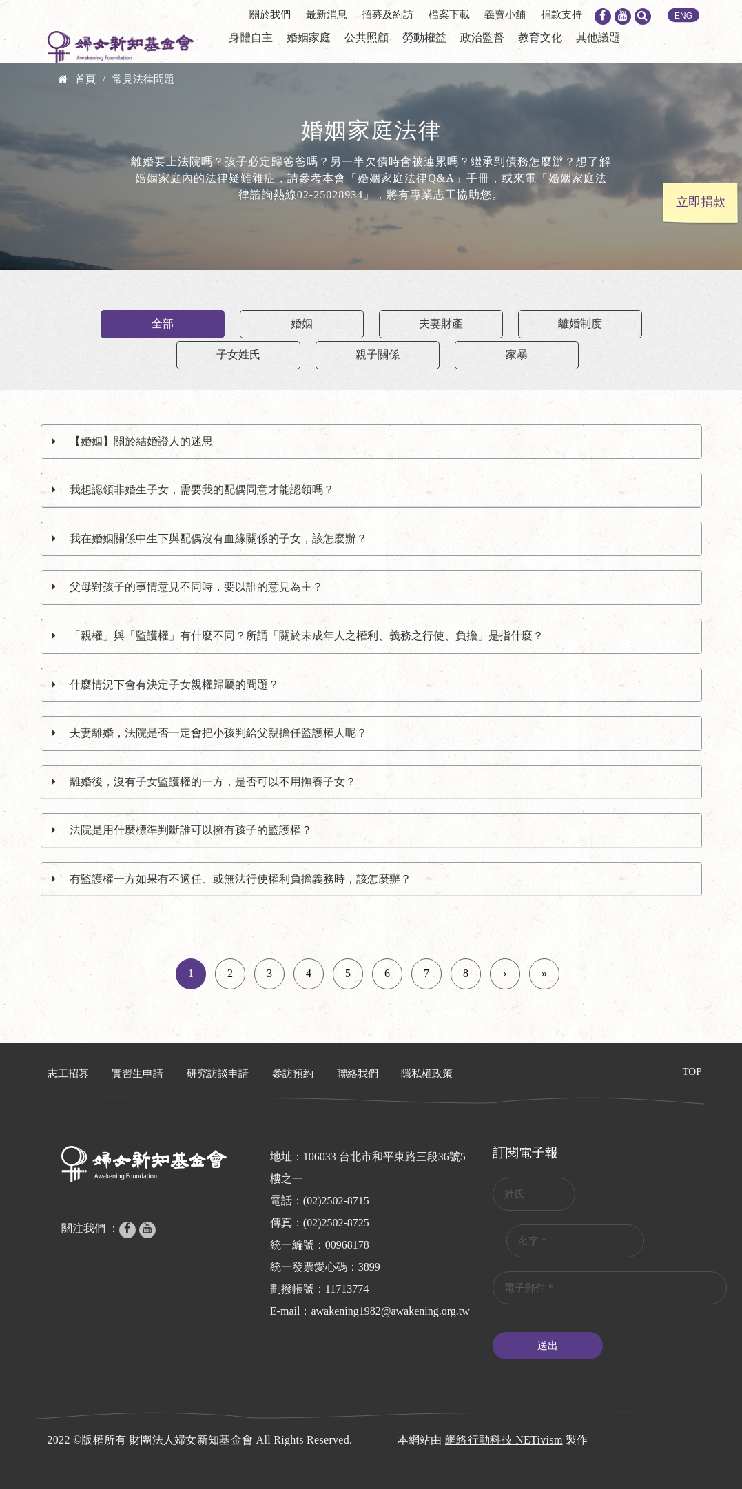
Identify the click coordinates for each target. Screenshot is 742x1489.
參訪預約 (292, 1073)
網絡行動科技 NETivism (504, 1440)
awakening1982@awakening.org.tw (390, 1311)
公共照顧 (366, 37)
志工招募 (68, 1073)
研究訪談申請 (218, 1073)
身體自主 (251, 37)
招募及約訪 (387, 14)
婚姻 (302, 323)
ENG (683, 16)
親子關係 (377, 354)
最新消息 (326, 14)
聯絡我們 (357, 1073)
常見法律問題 (143, 79)
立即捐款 (700, 202)
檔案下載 (449, 14)
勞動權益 (424, 37)
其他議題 (598, 37)
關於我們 (270, 14)
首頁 (85, 79)
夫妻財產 (441, 323)
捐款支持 (561, 14)
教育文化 (540, 37)
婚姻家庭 (309, 37)
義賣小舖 (505, 14)
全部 (163, 323)
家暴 (517, 354)
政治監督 (482, 37)
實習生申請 (137, 1073)
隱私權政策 (427, 1073)
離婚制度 (580, 323)
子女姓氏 (238, 354)
